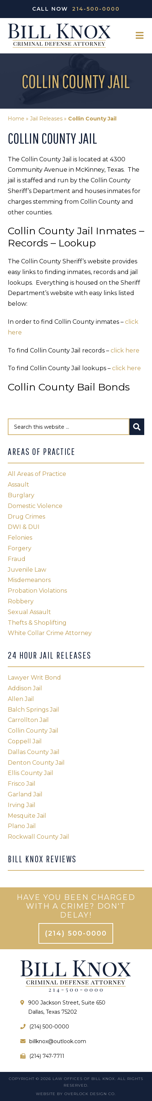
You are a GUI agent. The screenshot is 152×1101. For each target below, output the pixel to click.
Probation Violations (37, 590)
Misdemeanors (29, 579)
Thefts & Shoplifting (37, 622)
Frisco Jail (22, 783)
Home (16, 118)
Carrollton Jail (28, 719)
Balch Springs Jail (33, 709)
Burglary (21, 495)
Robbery (21, 601)
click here (125, 350)
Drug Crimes (26, 516)
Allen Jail (21, 698)
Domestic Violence (35, 505)
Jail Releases (46, 118)
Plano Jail (22, 826)
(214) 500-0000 (76, 933)
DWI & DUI (24, 526)
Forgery (19, 548)
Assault (18, 484)
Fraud (17, 558)
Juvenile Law (27, 569)
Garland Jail (25, 794)
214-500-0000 (96, 9)
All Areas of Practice (37, 473)
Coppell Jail (25, 741)
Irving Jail (22, 805)
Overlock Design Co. (90, 1093)
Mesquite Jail (27, 815)
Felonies (20, 537)
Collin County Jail (33, 730)
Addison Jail (25, 688)
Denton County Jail (36, 762)
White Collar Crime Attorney (50, 633)
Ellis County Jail (30, 772)
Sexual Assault (29, 612)
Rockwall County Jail (38, 836)
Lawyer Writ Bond (34, 677)
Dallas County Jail (34, 751)
